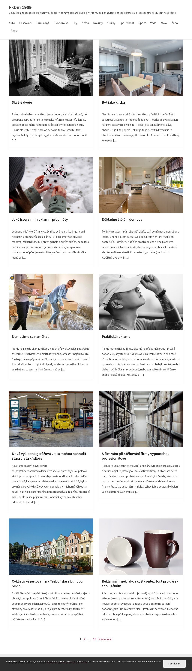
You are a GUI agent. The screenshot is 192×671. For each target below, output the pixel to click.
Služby (111, 23)
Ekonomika (61, 23)
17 (94, 639)
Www (163, 23)
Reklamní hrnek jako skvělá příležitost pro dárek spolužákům (141, 546)
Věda (153, 23)
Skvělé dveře (51, 68)
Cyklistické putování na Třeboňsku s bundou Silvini (51, 546)
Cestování (25, 23)
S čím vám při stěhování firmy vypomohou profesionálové (141, 419)
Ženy (14, 31)
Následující (105, 639)
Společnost (127, 23)
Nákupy (98, 23)
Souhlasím (175, 664)
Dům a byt (43, 23)
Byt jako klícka (141, 68)
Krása (85, 23)
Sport (142, 23)
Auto (12, 23)
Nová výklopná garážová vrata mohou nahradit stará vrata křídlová (51, 419)
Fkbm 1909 (20, 7)
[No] (187, 664)
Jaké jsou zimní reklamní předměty (51, 185)
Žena (174, 23)
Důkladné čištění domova (141, 185)
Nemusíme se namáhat (51, 302)
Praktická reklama (141, 302)
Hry (75, 23)
